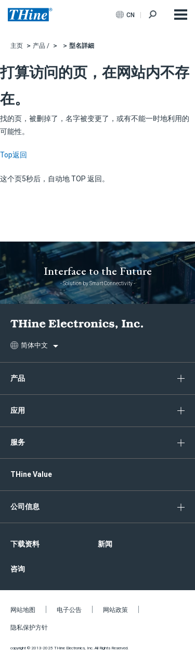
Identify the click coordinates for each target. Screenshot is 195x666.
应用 (17, 410)
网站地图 (22, 610)
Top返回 (13, 155)
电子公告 (69, 610)
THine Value (31, 474)
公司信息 (25, 506)
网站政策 (115, 610)
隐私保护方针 (29, 627)
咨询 (17, 569)
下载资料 (25, 544)
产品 (17, 378)
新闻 (105, 544)
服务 (17, 442)
